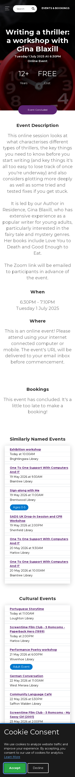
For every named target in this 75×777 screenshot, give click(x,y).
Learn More (12, 757)
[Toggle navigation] (6, 8)
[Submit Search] (33, 8)
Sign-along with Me (24, 490)
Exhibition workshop (25, 449)
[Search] (21, 8)
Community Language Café (31, 694)
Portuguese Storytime (27, 609)
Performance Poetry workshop (33, 649)
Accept (14, 768)
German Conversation (26, 676)
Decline (38, 768)
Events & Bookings (55, 8)
